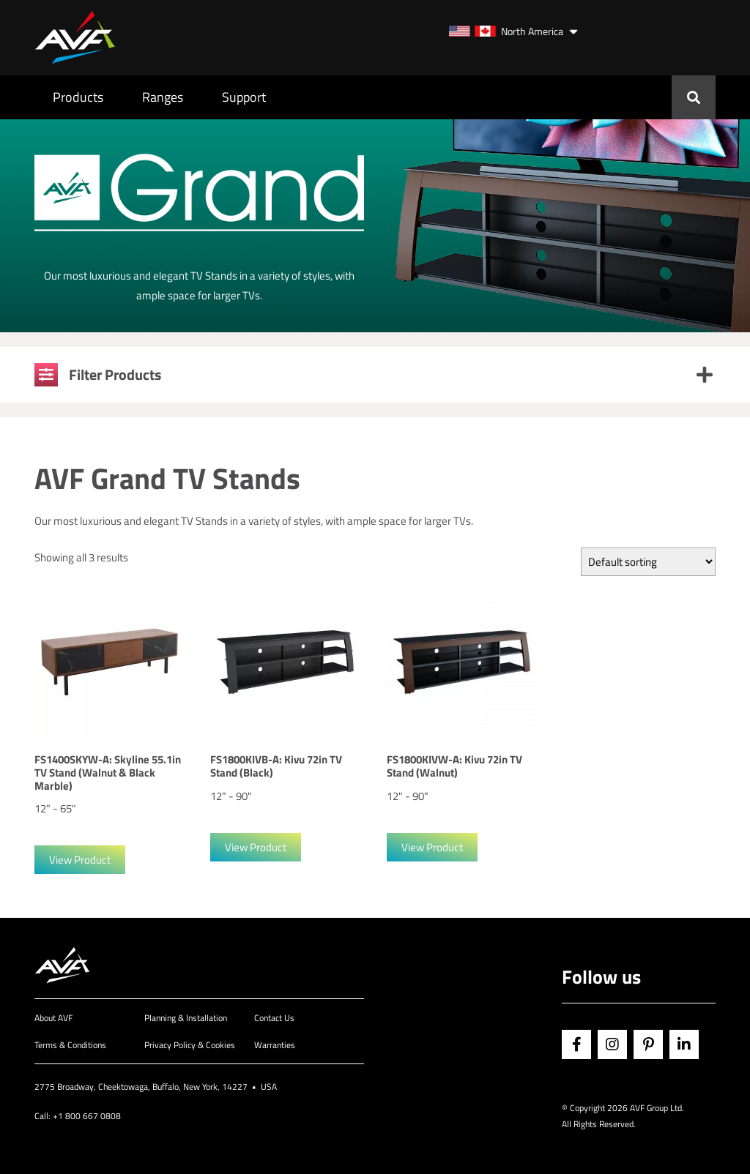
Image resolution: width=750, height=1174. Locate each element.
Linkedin (684, 1044)
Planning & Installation (185, 1018)
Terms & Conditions (70, 1045)
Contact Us (274, 1018)
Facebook (576, 1044)
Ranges (162, 97)
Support (244, 97)
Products (78, 97)
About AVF (53, 1018)
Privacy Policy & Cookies (189, 1045)
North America (506, 31)
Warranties (274, 1045)
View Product (80, 859)
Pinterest (648, 1044)
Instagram (612, 1044)
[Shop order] (648, 561)
